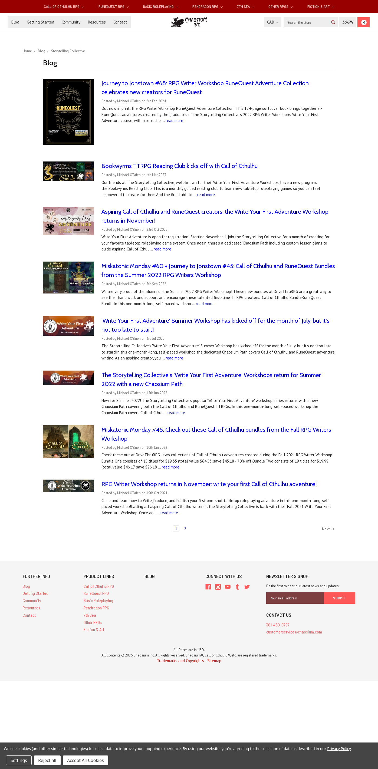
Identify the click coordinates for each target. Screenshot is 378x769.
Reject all (47, 760)
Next (328, 529)
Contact (120, 22)
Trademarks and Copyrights (180, 660)
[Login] (347, 22)
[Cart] (363, 22)
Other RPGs (280, 6)
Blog (15, 22)
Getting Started (40, 22)
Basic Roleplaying (160, 6)
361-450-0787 (278, 624)
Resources (97, 22)
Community (71, 22)
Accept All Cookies (85, 760)
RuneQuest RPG (113, 6)
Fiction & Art (320, 6)
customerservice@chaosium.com (294, 631)
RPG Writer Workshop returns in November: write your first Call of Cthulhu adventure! (209, 484)
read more (174, 120)
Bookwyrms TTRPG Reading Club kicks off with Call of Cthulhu (179, 166)
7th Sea (245, 6)
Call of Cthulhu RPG (64, 6)
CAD (272, 22)
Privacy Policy (339, 748)
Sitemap (214, 660)
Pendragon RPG (207, 6)
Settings (19, 760)
